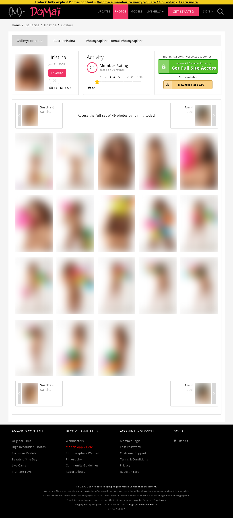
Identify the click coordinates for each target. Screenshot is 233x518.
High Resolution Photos (29, 447)
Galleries (32, 25)
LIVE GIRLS (155, 11)
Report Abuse (75, 472)
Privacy (125, 465)
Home (16, 25)
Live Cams (19, 465)
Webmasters (75, 441)
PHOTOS (120, 11)
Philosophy (74, 459)
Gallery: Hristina (30, 41)
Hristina (50, 25)
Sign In (208, 11)
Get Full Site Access (187, 66)
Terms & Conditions (134, 459)
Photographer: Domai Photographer (114, 41)
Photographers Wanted (82, 453)
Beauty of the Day (24, 459)
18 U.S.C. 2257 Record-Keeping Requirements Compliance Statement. (116, 486)
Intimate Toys (22, 472)
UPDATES (104, 11)
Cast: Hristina (64, 41)
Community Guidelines (82, 465)
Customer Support (133, 453)
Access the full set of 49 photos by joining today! (116, 115)
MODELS (136, 11)
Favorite (57, 73)
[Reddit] (181, 441)
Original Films (21, 441)
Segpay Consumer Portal (143, 504)
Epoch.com (159, 500)
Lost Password (130, 447)
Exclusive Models (24, 453)
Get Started (183, 11)
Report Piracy (129, 472)
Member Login (130, 441)
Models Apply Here (79, 447)
